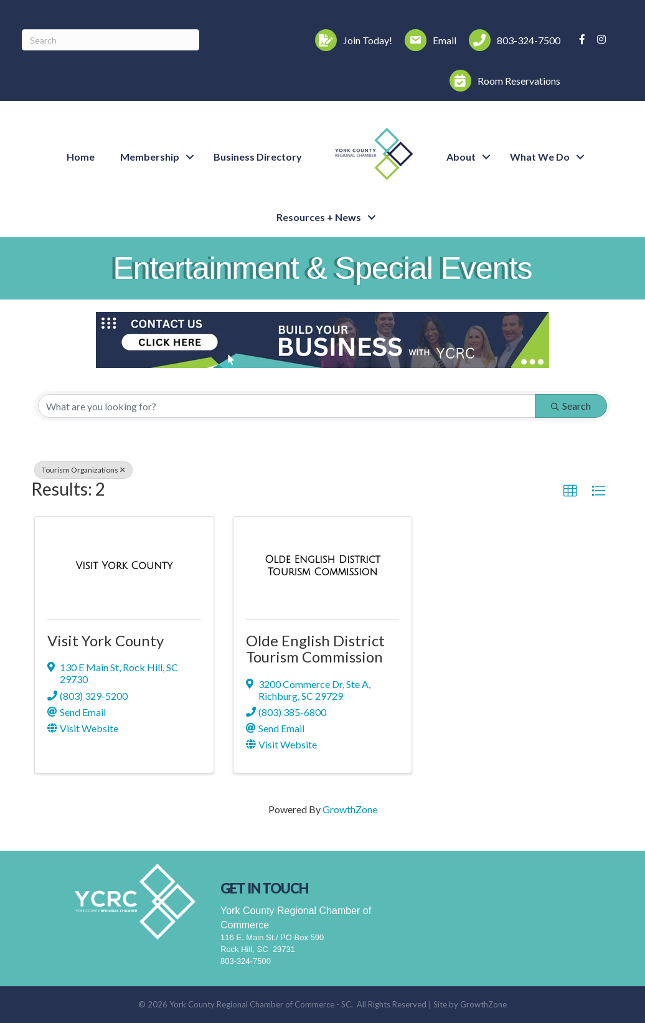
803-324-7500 (245, 961)
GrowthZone (349, 809)
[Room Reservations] (501, 81)
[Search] (110, 39)
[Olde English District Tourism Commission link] (323, 565)
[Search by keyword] (286, 406)
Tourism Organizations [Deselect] (83, 469)
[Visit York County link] (123, 565)
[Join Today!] (350, 40)
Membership (149, 157)
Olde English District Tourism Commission (315, 648)
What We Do (540, 157)
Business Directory (258, 157)
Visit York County (105, 640)
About (461, 157)
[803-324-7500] (511, 40)
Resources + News (318, 217)
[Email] (427, 40)
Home (81, 157)
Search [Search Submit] (571, 406)
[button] (570, 491)
